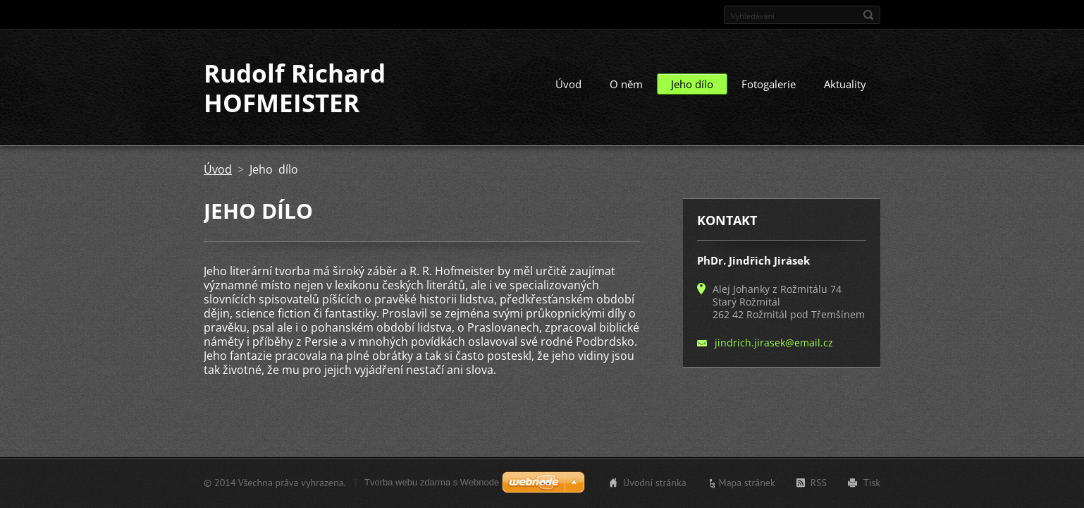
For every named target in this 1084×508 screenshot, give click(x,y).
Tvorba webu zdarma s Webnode (431, 482)
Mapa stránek (747, 482)
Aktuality (845, 84)
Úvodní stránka (654, 482)
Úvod (568, 84)
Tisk (871, 482)
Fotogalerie (768, 84)
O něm (626, 84)
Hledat (868, 15)
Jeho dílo (692, 84)
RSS (819, 482)
